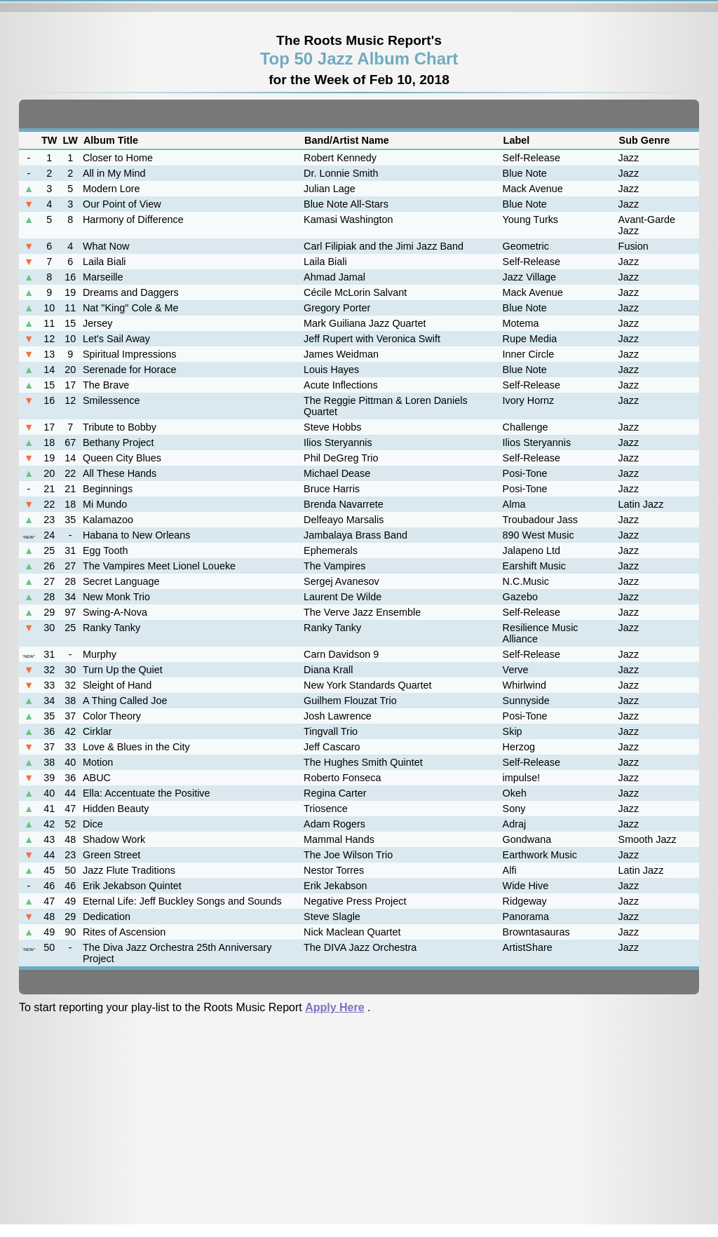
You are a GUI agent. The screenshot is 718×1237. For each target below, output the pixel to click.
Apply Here (334, 1007)
